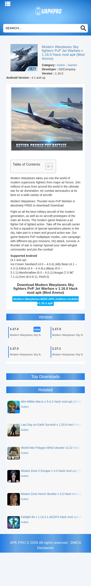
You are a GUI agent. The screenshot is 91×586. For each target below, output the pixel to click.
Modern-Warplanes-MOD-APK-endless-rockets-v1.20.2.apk (46, 301)
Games (72, 65)
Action (61, 65)
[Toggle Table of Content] (47, 166)
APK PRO (18, 543)
